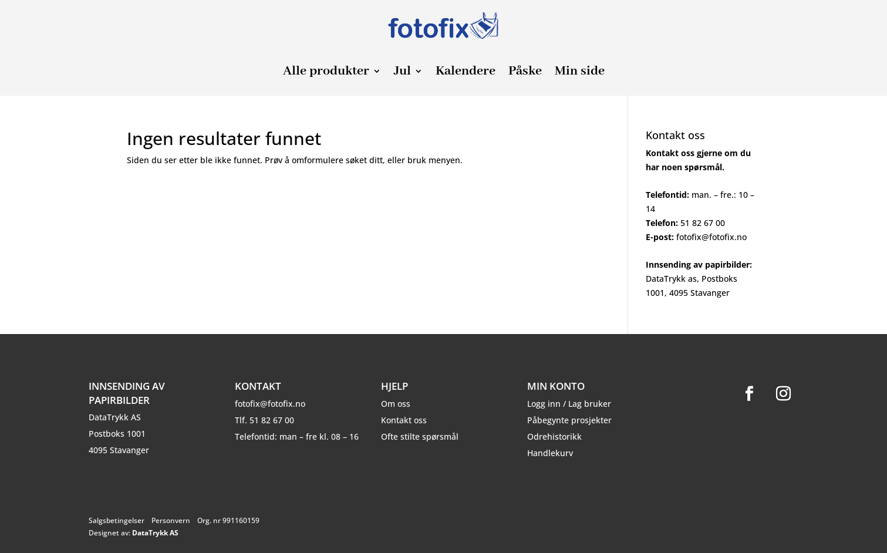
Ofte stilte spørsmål (419, 436)
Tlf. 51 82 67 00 (264, 420)
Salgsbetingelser (116, 520)
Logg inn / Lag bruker (569, 403)
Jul (402, 73)
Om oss (395, 403)
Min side (580, 73)
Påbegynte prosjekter (569, 420)
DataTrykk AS (155, 533)
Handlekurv (550, 452)
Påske (525, 73)
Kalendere (465, 73)
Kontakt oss (404, 420)
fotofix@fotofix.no (270, 403)
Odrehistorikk (554, 436)
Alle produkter (326, 73)
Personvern (170, 520)
